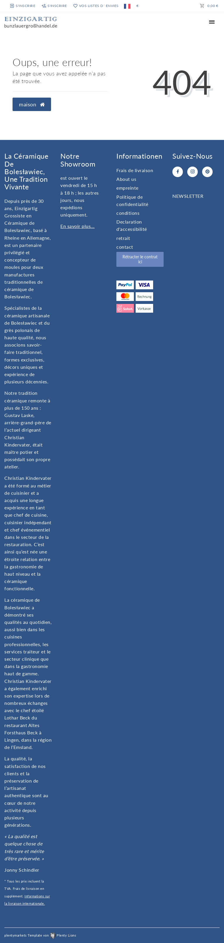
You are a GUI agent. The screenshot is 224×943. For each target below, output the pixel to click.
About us (126, 179)
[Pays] (127, 6)
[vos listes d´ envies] (95, 6)
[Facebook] (177, 172)
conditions (127, 213)
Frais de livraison (134, 170)
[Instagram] (192, 172)
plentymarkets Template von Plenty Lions (40, 935)
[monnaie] (137, 6)
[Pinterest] (207, 172)
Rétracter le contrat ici (140, 259)
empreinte (127, 188)
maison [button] (32, 104)
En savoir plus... (77, 226)
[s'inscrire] (23, 5)
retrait (123, 238)
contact (124, 247)
